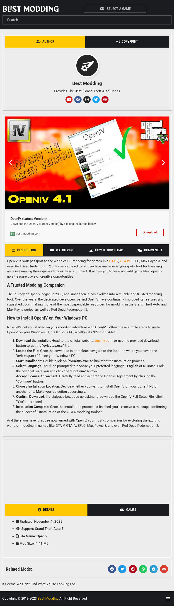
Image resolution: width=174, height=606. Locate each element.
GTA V (113, 261)
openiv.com (103, 341)
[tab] (45, 42)
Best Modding (30, 9)
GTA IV (125, 261)
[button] (10, 163)
